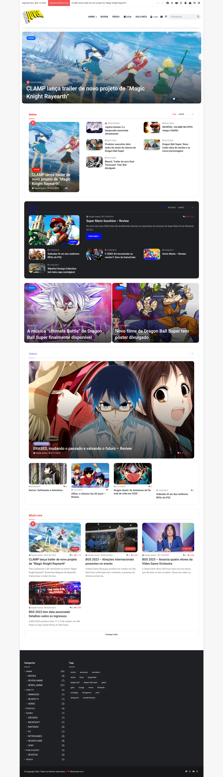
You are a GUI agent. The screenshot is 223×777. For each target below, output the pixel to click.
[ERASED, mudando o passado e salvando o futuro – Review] (111, 409)
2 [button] (176, 98)
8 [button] (190, 98)
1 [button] (174, 99)
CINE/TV (30, 690)
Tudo (174, 114)
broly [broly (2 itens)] (81, 677)
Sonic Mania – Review (174, 253)
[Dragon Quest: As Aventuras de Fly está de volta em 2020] (133, 473)
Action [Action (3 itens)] (73, 672)
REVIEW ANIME (35, 680)
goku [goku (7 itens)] (73, 688)
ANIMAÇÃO (33, 694)
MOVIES (32, 676)
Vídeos (115, 17)
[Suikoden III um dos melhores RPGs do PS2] (37, 254)
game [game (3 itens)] (104, 682)
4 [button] (181, 98)
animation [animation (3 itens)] (96, 672)
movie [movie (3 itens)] (90, 688)
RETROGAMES (35, 736)
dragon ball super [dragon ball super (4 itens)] (90, 682)
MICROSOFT (34, 722)
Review (104, 17)
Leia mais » (94, 236)
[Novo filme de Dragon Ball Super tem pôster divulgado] (155, 313)
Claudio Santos (40, 188)
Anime (91, 17)
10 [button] (195, 98)
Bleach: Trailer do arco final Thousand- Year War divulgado (119, 165)
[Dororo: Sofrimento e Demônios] (48, 473)
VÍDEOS (29, 759)
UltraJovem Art (76, 771)
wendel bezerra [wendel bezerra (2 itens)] (89, 698)
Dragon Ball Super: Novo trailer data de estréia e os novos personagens (176, 147)
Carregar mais (111, 634)
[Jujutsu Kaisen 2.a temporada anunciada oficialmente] (94, 127)
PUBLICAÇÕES (32, 750)
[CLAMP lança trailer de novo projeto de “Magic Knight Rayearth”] (111, 67)
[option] (111, 67)
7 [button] (188, 98)
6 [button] (186, 98)
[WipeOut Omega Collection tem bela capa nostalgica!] (37, 268)
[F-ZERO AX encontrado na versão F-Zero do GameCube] (94, 254)
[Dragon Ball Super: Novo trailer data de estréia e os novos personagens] (152, 144)
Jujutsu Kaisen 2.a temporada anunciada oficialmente (116, 130)
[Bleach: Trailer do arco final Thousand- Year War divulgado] (94, 162)
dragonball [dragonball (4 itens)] (92, 677)
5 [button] (183, 98)
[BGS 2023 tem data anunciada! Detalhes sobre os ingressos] (55, 593)
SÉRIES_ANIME (35, 685)
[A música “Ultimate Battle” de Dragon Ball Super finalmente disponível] (68, 313)
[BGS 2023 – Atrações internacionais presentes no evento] (111, 537)
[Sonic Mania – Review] (152, 254)
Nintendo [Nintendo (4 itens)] (101, 688)
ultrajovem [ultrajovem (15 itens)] (75, 698)
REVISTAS (33, 755)
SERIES (31, 704)
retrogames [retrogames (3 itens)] (86, 693)
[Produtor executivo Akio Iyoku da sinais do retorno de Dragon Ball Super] (94, 144)
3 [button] (178, 98)
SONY (31, 745)
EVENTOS (30, 708)
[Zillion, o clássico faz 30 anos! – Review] (90, 475)
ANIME (31, 38)
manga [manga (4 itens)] (81, 688)
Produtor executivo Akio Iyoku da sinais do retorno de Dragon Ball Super (120, 147)
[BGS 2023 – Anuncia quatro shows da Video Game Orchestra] (168, 537)
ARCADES (172, 208)
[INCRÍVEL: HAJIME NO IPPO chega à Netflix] (152, 127)
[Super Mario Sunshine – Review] (54, 230)
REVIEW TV (33, 699)
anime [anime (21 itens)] (73, 677)
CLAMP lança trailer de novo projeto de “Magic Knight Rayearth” (98, 3)
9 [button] (193, 98)
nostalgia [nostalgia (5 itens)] (74, 693)
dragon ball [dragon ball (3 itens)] (75, 682)
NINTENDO (33, 727)
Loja (127, 17)
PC (29, 731)
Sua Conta (141, 17)
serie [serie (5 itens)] (97, 693)
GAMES (181, 208)
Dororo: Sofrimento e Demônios (46, 490)
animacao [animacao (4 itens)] (84, 672)
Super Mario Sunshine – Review (107, 221)
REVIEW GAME (35, 741)
